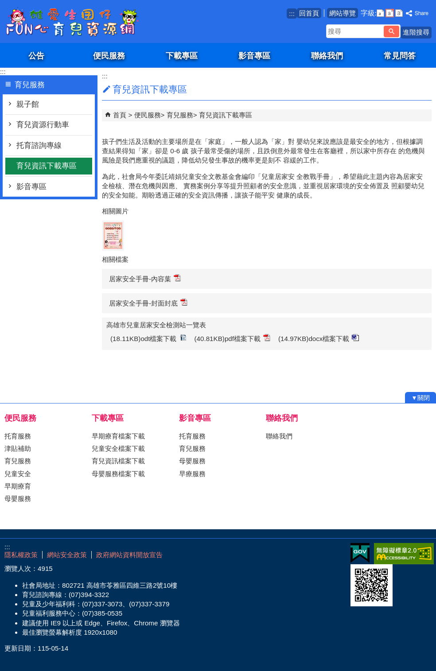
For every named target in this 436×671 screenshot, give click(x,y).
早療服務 (192, 473)
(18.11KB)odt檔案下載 (148, 338)
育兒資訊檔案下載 (118, 461)
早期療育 (17, 486)
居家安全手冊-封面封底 (148, 303)
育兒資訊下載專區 (46, 166)
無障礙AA (404, 553)
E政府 (360, 553)
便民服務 (109, 55)
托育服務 (17, 436)
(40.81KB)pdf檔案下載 (233, 338)
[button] (391, 31)
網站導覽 (342, 13)
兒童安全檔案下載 (118, 448)
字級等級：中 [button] (389, 13)
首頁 (119, 115)
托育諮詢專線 (39, 145)
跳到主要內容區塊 (4, 4)
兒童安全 (17, 473)
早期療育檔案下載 (118, 436)
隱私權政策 (21, 555)
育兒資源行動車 (42, 124)
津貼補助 (17, 448)
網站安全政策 (67, 555)
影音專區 (254, 55)
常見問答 (400, 55)
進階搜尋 (416, 32)
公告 (36, 55)
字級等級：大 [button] (399, 13)
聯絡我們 (327, 55)
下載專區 (182, 55)
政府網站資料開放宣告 (129, 555)
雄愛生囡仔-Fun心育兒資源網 (75, 21)
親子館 (27, 104)
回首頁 (309, 13)
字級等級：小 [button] (380, 13)
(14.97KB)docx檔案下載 (318, 338)
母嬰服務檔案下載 (118, 473)
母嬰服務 (17, 498)
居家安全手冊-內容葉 (145, 278)
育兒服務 (180, 115)
